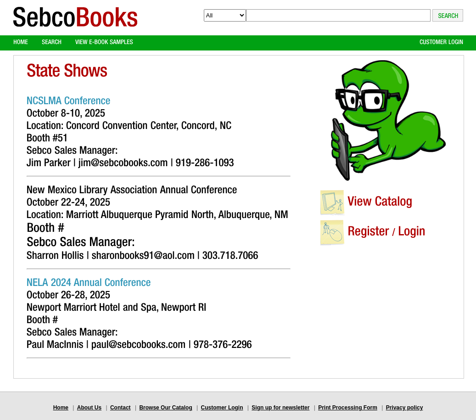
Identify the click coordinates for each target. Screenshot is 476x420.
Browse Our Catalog (165, 407)
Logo (75, 24)
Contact (120, 407)
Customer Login (222, 407)
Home (60, 407)
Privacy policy (404, 407)
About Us (89, 407)
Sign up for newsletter (280, 407)
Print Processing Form (347, 407)
